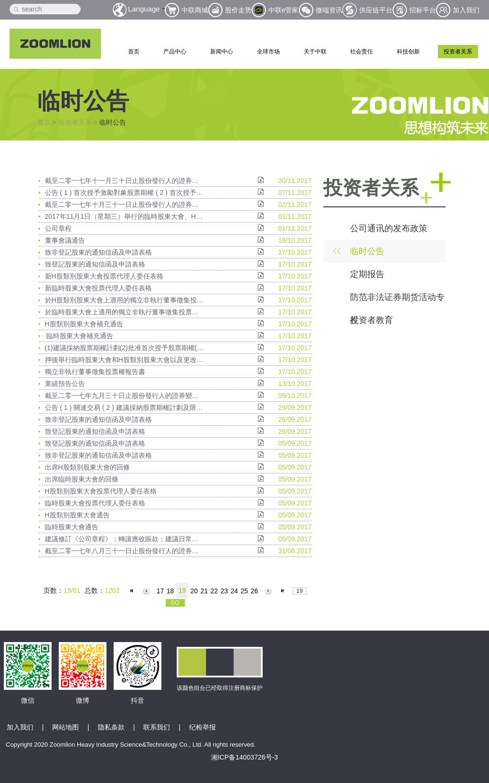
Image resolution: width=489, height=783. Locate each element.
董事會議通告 (65, 240)
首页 (133, 51)
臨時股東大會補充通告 (79, 336)
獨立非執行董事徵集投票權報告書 (95, 371)
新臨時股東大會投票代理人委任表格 (98, 288)
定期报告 (367, 274)
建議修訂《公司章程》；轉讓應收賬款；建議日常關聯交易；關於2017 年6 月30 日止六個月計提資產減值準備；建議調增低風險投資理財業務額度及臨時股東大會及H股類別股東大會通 (125, 539)
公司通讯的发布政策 (388, 228)
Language (144, 9)
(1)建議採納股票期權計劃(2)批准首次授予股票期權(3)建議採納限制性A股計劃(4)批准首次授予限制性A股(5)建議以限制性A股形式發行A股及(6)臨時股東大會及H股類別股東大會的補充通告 (125, 348)
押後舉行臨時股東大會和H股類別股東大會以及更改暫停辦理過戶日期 (125, 360)
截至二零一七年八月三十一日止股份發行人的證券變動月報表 (125, 551)
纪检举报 (202, 727)
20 (194, 591)
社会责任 (361, 51)
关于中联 (315, 51)
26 (254, 591)
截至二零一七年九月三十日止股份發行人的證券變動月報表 (125, 395)
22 (214, 591)
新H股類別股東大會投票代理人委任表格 (104, 276)
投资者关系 (458, 51)
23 (224, 591)
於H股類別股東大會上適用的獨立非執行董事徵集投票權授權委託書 (125, 300)
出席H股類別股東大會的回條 (87, 467)
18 (170, 591)
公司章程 (58, 228)
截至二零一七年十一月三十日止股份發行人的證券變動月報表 (125, 180)
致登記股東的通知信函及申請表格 (95, 264)
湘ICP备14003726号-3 (244, 757)
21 (204, 591)
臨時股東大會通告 (71, 527)
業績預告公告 (65, 383)
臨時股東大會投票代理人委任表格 (95, 503)
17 (160, 591)
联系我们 (156, 727)
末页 (284, 591)
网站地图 (65, 727)
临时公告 (367, 251)
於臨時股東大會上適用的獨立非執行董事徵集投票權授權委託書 (125, 312)
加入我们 (20, 727)
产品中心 (174, 51)
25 (244, 591)
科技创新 (408, 51)
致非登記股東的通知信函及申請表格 (98, 252)
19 (182, 590)
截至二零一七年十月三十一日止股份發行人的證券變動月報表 (125, 204)
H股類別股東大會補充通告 (84, 324)
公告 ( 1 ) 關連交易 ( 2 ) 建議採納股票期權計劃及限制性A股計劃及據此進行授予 (125, 407)
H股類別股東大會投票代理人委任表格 (101, 491)
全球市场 (268, 51)
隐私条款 (111, 727)
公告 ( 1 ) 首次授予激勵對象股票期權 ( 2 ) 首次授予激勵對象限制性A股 (125, 192)
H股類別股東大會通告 (77, 515)
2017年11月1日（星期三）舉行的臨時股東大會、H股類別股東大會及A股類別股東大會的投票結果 (125, 216)
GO (175, 603)
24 (234, 591)
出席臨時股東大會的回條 (81, 479)
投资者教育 (371, 320)
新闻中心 (221, 51)
